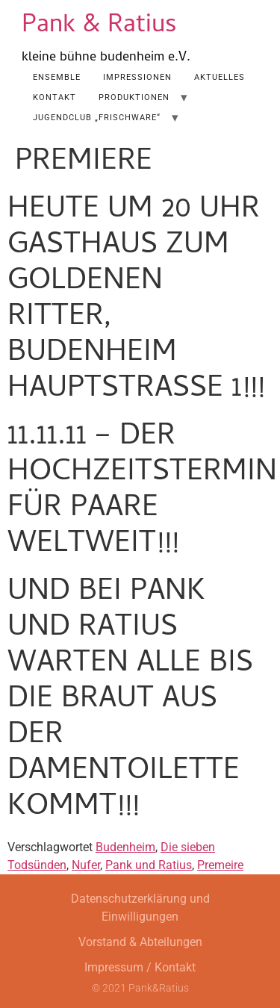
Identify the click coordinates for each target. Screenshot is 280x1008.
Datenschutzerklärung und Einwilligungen (140, 908)
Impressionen (137, 77)
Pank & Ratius (99, 26)
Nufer (86, 865)
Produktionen (134, 97)
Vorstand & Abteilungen (140, 942)
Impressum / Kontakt (140, 967)
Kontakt (54, 97)
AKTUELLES (219, 77)
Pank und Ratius (148, 865)
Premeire (220, 865)
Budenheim (125, 847)
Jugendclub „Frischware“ (97, 117)
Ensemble (57, 77)
